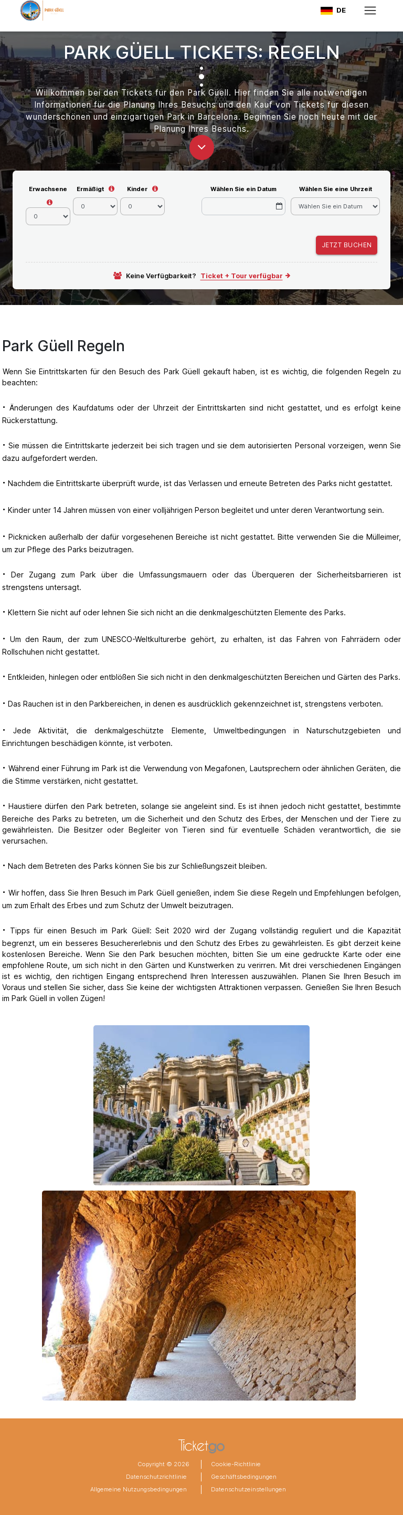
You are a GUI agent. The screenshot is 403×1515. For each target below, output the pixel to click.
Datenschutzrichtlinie (156, 1476)
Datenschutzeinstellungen (248, 1489)
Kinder (137, 189)
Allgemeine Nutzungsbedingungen (138, 1489)
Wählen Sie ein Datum (243, 189)
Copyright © (154, 1464)
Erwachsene (48, 189)
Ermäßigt (90, 189)
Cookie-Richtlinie (236, 1464)
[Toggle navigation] (370, 10)
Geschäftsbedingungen (244, 1476)
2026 (180, 1464)
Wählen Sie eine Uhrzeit (335, 189)
